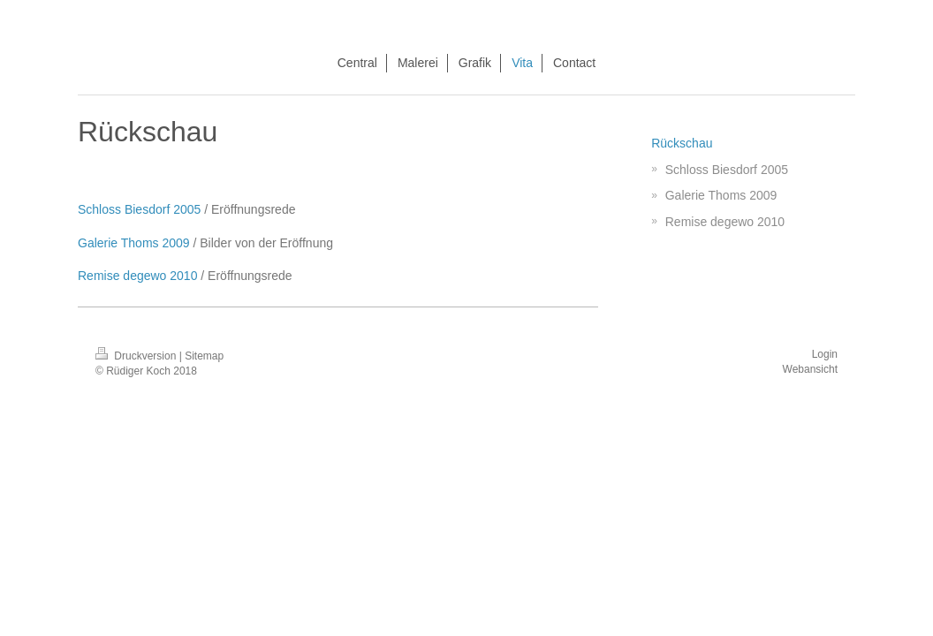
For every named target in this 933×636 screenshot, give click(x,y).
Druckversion (137, 356)
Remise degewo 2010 (137, 276)
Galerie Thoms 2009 (134, 243)
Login (825, 354)
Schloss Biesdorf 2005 (139, 209)
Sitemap (204, 356)
